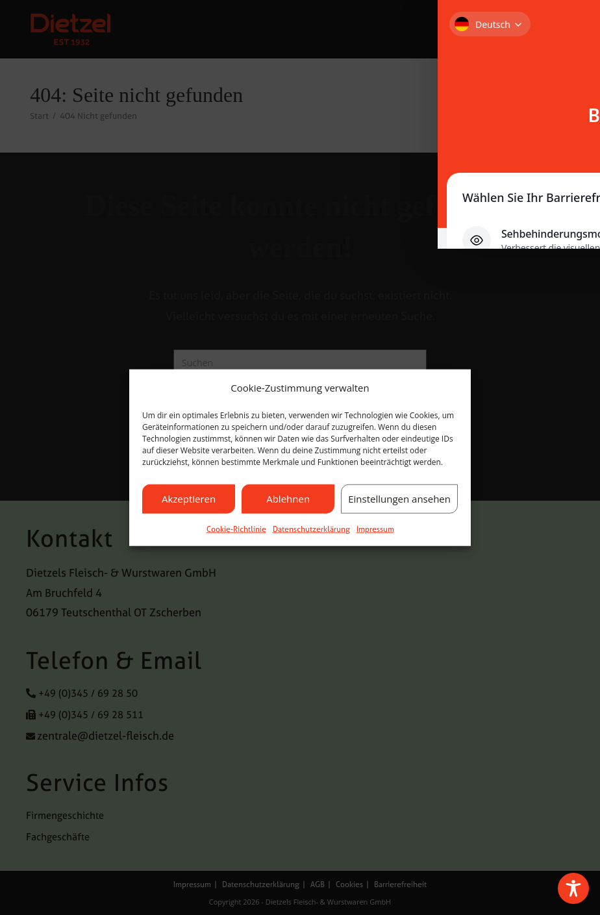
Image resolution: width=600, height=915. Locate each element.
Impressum (375, 528)
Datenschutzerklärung (311, 528)
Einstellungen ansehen (399, 498)
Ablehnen (288, 498)
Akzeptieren (189, 498)
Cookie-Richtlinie (236, 528)
